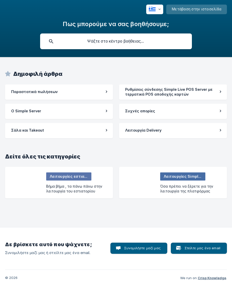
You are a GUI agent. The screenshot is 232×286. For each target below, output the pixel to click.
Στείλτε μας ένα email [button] (202, 248)
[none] (154, 9)
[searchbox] (116, 41)
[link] (59, 92)
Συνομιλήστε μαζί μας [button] (142, 248)
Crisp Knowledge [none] (212, 278)
